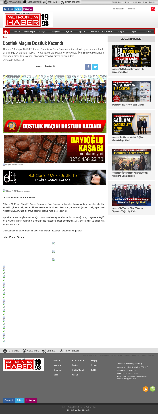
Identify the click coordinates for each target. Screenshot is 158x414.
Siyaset (81, 31)
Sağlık (121, 31)
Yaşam (147, 31)
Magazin (56, 31)
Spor (134, 31)
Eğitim (69, 31)
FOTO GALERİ (15, 2)
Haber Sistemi (68, 407)
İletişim (152, 2)
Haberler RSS (145, 389)
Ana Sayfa (6, 31)
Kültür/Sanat (108, 31)
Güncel (16, 31)
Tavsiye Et (50, 66)
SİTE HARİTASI (152, 389)
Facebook (8, 9)
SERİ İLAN (52, 2)
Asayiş (42, 31)
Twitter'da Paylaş (95, 67)
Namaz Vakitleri (89, 355)
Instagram (27, 9)
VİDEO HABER (34, 2)
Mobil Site (137, 2)
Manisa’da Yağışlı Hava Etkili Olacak (128, 104)
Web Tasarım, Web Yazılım (85, 407)
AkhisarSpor (29, 31)
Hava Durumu (103, 355)
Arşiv (145, 2)
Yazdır (39, 66)
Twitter (18, 9)
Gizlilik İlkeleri (117, 2)
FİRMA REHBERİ (72, 2)
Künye (128, 2)
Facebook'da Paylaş (88, 67)
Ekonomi (95, 31)
